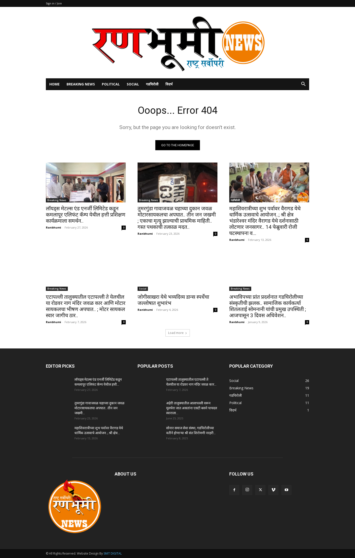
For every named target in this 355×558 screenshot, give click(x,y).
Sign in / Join (54, 3)
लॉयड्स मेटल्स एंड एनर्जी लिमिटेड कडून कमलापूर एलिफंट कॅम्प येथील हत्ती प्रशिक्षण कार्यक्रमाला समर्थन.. (85, 215)
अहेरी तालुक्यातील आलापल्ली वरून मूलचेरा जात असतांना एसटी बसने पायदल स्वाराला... (191, 408)
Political (111, 84)
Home (54, 84)
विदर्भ (169, 84)
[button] (303, 84)
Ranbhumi (53, 227)
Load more (177, 333)
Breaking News (81, 84)
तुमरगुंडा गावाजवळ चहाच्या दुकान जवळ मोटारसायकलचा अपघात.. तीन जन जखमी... (99, 408)
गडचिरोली (152, 84)
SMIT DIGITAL (113, 553)
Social (133, 84)
